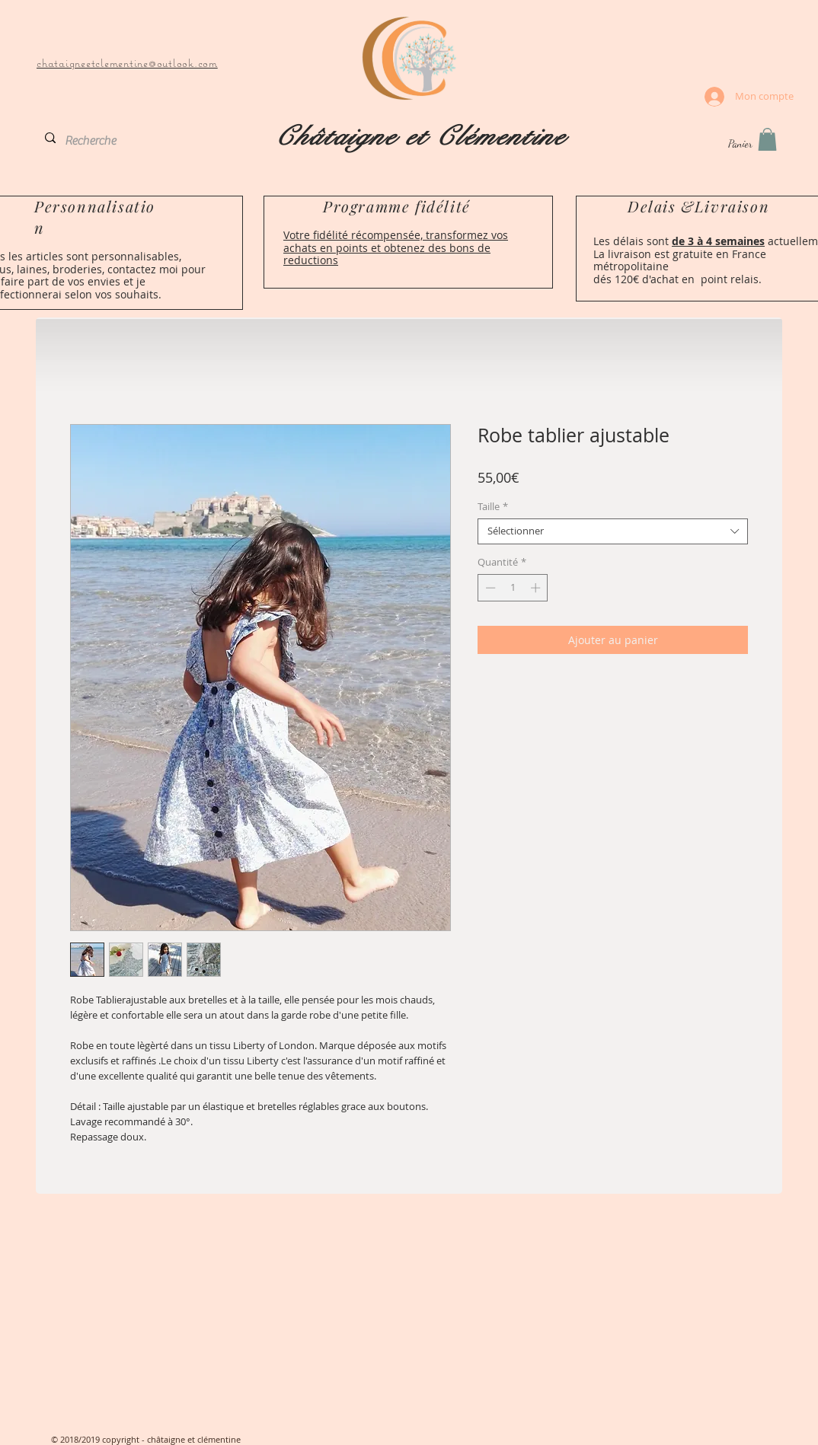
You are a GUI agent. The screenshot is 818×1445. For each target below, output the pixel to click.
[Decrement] (489, 588)
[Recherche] (97, 140)
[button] (767, 139)
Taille (493, 507)
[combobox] (613, 531)
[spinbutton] (513, 588)
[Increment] (537, 588)
